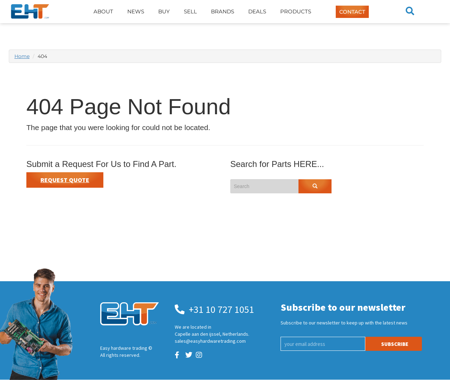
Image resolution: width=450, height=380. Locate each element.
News (135, 11)
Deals (257, 11)
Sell (190, 11)
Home (22, 56)
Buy (164, 11)
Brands (222, 11)
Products (295, 11)
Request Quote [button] (64, 180)
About (103, 11)
